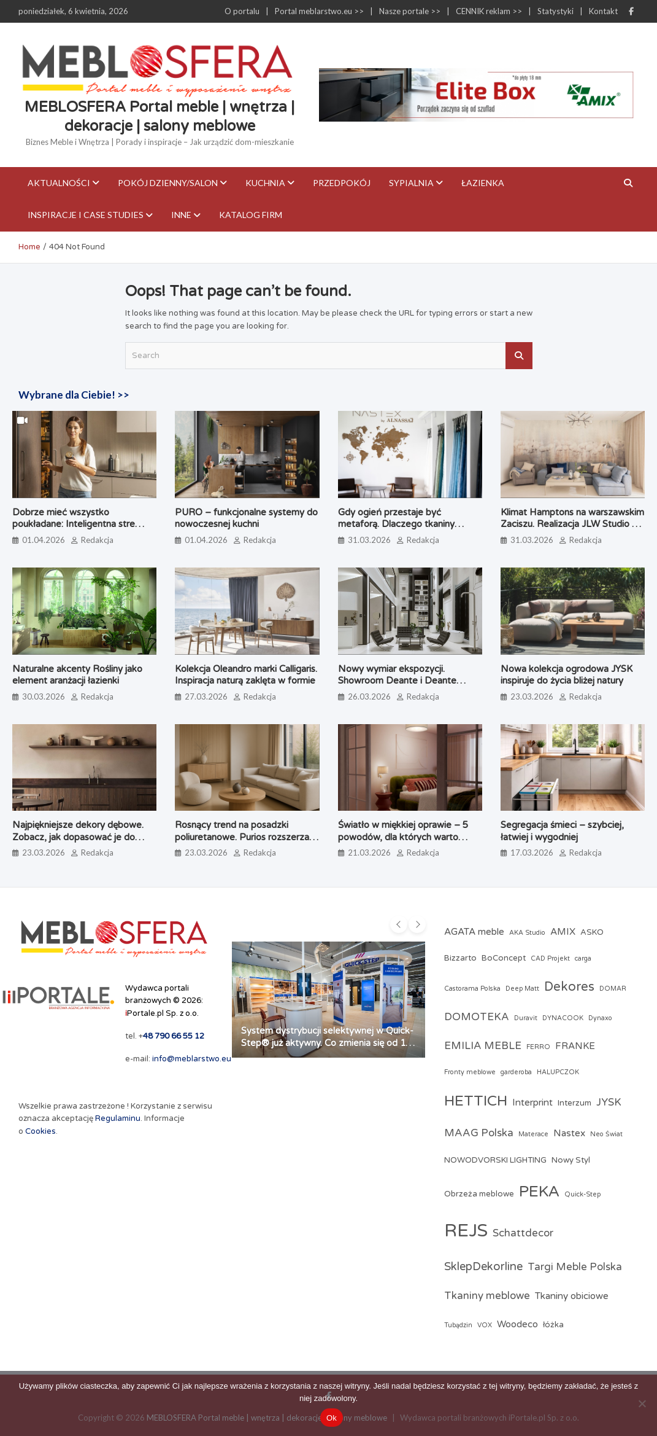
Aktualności (59, 183)
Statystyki (555, 11)
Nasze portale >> (409, 11)
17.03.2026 (531, 852)
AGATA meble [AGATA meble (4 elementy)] (474, 931)
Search (518, 355)
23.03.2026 (531, 696)
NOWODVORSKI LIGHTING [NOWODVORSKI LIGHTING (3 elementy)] (495, 1160)
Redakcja (97, 540)
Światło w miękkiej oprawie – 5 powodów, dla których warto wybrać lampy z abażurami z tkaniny (403, 843)
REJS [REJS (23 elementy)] (466, 1230)
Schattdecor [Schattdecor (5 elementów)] (523, 1233)
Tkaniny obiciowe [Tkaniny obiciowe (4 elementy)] (572, 1295)
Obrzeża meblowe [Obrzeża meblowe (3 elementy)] (479, 1194)
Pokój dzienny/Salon (168, 183)
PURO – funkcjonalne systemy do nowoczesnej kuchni (246, 518)
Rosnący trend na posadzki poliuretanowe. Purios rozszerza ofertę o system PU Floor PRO (242, 836)
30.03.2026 (43, 696)
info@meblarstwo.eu (191, 1059)
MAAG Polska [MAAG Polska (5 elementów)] (478, 1133)
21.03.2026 (369, 852)
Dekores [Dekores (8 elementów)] (569, 986)
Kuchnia (265, 183)
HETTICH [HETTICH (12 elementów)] (475, 1101)
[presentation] (398, 924)
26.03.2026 (369, 696)
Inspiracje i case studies (86, 214)
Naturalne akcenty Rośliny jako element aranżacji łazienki (77, 675)
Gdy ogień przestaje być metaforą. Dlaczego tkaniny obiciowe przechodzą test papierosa (396, 530)
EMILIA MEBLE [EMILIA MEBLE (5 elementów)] (482, 1046)
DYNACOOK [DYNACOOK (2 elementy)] (562, 1018)
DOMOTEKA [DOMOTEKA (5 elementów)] (476, 1017)
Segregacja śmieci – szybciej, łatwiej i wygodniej (562, 831)
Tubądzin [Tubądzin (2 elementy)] (458, 1325)
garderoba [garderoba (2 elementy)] (516, 1072)
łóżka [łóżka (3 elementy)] (553, 1325)
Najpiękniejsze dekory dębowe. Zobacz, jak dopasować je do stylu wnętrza (78, 836)
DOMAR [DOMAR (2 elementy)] (612, 989)
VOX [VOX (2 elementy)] (484, 1325)
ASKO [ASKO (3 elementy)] (592, 932)
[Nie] (642, 1403)
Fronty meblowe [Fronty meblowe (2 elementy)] (470, 1072)
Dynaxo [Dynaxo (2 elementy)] (600, 1018)
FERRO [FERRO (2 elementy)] (538, 1047)
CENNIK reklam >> (489, 11)
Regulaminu (117, 1118)
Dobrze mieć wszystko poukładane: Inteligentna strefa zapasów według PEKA (78, 524)
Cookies (40, 1131)
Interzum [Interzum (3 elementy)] (574, 1103)
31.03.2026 (369, 540)
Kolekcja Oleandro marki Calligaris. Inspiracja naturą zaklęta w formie (246, 675)
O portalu (242, 11)
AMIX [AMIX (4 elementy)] (562, 931)
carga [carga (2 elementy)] (583, 958)
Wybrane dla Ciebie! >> (73, 394)
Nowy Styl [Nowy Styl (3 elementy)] (570, 1160)
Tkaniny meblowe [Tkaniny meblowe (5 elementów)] (487, 1296)
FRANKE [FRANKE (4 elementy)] (575, 1046)
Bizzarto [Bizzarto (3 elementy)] (460, 958)
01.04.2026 (43, 540)
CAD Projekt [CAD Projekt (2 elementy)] (550, 958)
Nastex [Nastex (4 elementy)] (569, 1133)
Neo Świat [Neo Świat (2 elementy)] (606, 1134)
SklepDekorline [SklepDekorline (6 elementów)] (483, 1266)
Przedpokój (342, 183)
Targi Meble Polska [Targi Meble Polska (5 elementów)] (575, 1267)
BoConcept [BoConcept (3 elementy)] (504, 958)
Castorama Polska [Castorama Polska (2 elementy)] (472, 989)
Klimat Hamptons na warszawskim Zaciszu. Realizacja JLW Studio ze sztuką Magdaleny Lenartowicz (572, 524)
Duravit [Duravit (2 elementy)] (525, 1018)
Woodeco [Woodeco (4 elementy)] (517, 1324)
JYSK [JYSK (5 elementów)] (608, 1102)
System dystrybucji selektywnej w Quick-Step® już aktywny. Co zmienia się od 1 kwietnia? (327, 1042)
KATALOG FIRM (250, 214)
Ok (331, 1417)
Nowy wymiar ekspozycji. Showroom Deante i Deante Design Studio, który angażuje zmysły (400, 687)
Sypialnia (411, 183)
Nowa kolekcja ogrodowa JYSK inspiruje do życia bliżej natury (566, 675)
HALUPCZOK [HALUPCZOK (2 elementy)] (558, 1072)
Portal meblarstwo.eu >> (319, 11)
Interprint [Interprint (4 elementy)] (532, 1102)
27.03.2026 (206, 696)
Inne (181, 214)
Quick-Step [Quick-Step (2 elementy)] (582, 1194)
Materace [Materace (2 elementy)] (533, 1134)
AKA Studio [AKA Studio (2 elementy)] (527, 933)
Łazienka (482, 183)
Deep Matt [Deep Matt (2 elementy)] (522, 989)
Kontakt (603, 11)
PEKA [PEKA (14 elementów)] (539, 1191)
